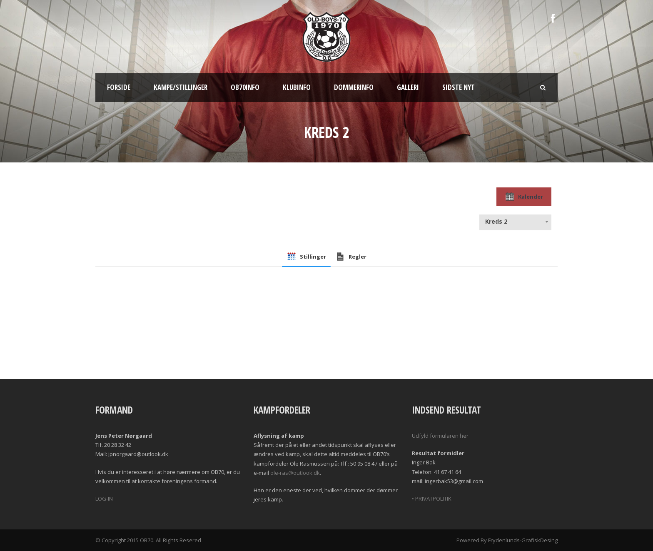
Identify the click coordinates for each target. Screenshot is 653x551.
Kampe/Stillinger (180, 87)
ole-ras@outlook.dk (295, 472)
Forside (118, 87)
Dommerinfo (354, 87)
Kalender (524, 197)
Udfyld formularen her (440, 435)
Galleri (408, 87)
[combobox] (515, 221)
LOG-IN (104, 498)
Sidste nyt (458, 87)
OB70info (245, 87)
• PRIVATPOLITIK (431, 498)
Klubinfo (297, 87)
